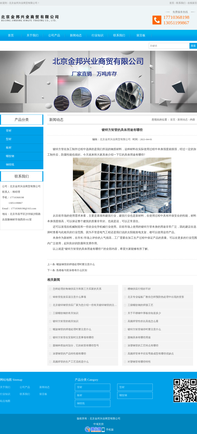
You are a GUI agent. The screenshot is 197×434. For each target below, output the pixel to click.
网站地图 (6, 379)
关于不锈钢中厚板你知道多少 (144, 313)
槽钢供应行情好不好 (139, 288)
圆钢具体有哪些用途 (139, 337)
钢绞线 (10, 164)
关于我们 (32, 35)
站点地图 (5, 400)
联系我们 (181, 3)
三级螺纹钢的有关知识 (65, 313)
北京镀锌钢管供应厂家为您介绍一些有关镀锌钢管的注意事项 (85, 304)
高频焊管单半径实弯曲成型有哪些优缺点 (151, 353)
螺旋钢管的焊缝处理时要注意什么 (75, 264)
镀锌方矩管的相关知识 (65, 321)
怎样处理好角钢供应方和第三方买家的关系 (77, 288)
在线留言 (192, 3)
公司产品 (54, 35)
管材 (8, 130)
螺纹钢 (10, 156)
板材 (8, 147)
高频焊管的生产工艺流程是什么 (71, 361)
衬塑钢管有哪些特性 (139, 361)
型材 (8, 139)
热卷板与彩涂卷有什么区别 (71, 270)
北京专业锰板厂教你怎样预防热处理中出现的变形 (156, 296)
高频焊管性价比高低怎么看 (143, 321)
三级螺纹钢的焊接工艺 (140, 304)
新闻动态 (76, 35)
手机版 (110, 429)
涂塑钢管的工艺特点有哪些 (143, 345)
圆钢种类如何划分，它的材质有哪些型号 (76, 345)
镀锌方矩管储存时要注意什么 (144, 329)
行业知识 (97, 35)
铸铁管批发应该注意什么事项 (69, 296)
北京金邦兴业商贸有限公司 (115, 139)
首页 (171, 3)
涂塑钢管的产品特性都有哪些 (69, 353)
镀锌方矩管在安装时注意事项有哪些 (73, 337)
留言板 (141, 35)
